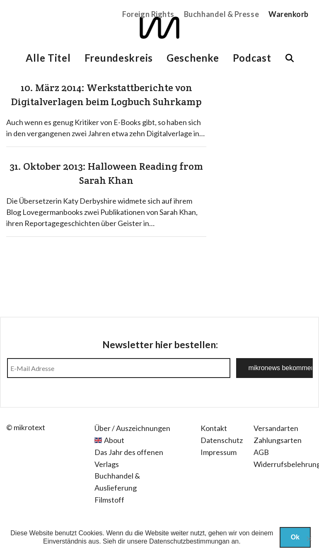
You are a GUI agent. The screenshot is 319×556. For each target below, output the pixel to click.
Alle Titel (48, 58)
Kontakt (214, 428)
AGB (261, 452)
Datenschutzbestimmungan (189, 541)
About (114, 440)
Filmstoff (109, 499)
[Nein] (308, 538)
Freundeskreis (119, 58)
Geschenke (193, 58)
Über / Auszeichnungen (132, 428)
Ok (295, 537)
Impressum (219, 452)
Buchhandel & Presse (221, 14)
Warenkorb (288, 14)
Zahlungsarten (278, 440)
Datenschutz (222, 440)
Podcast (252, 58)
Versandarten (276, 428)
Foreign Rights (148, 14)
